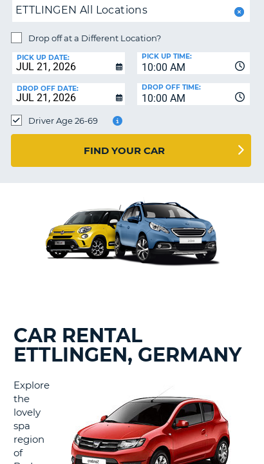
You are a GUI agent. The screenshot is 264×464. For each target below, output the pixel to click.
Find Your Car (124, 150)
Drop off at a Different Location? (94, 38)
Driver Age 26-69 (63, 120)
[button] (238, 12)
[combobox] (193, 63)
